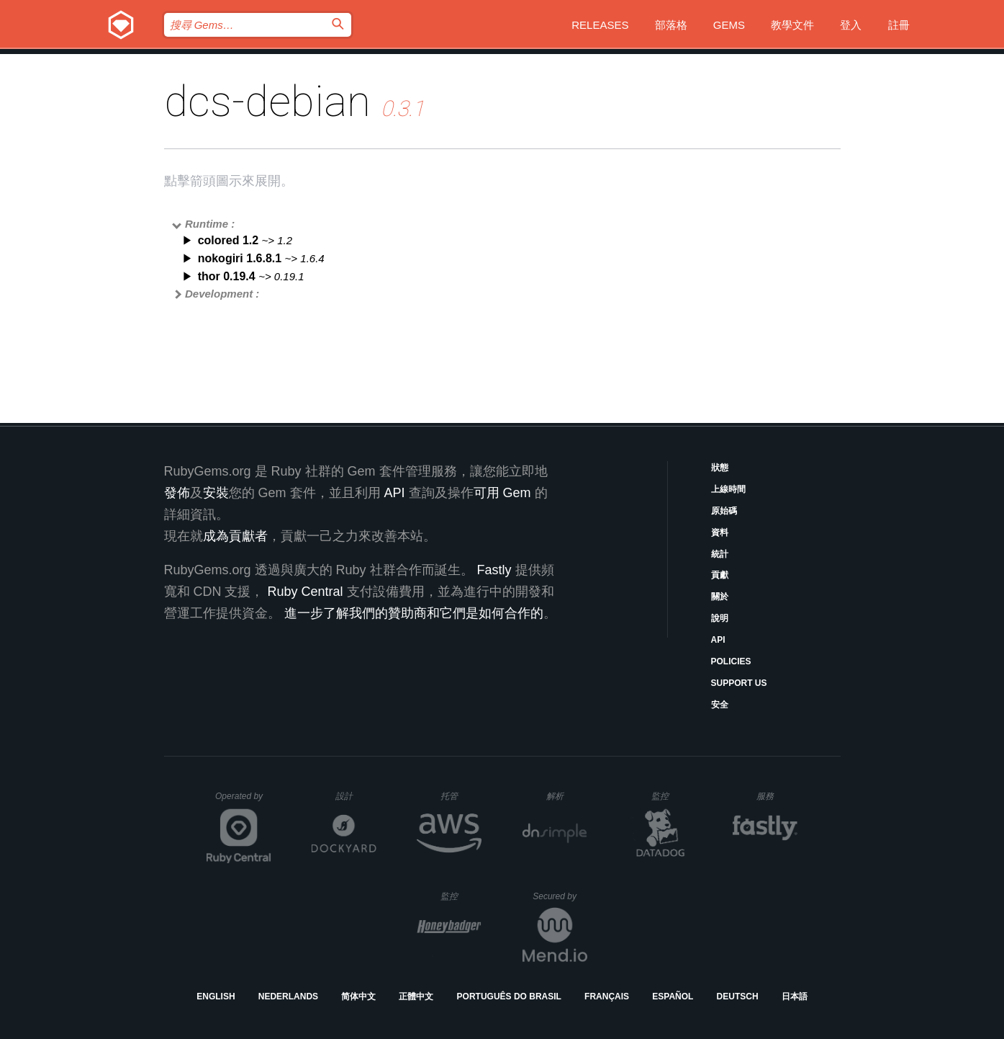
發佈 (177, 493)
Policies (731, 661)
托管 (458, 795)
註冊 (899, 25)
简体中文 (358, 996)
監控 (671, 795)
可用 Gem (502, 493)
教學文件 (792, 25)
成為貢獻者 (235, 536)
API (718, 640)
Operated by (243, 801)
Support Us (739, 683)
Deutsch (738, 996)
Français (606, 996)
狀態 (719, 468)
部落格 (671, 25)
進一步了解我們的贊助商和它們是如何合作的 (413, 613)
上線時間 (728, 489)
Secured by (560, 896)
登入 (850, 25)
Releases (599, 25)
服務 (776, 795)
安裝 (216, 493)
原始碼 (724, 511)
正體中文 (416, 996)
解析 (566, 795)
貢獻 (719, 575)
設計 (355, 795)
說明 (719, 618)
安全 (719, 705)
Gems (729, 25)
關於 (719, 597)
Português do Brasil (509, 996)
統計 (719, 554)
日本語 (795, 996)
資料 (719, 532)
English (215, 996)
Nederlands (288, 996)
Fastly (494, 570)
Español (672, 996)
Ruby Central (305, 591)
